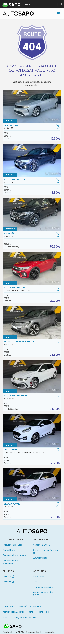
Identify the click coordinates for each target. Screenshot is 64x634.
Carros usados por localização (11, 561)
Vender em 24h (41, 545)
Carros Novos (9, 550)
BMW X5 (29, 234)
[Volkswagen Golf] (32, 376)
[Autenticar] (57, 4)
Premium (8, 582)
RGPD (31, 612)
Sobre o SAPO (9, 606)
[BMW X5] (32, 214)
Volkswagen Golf (29, 397)
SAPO (13, 626)
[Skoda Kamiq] (32, 484)
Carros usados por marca (14, 555)
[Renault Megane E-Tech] (32, 322)
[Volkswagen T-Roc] (32, 160)
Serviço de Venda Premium (45, 551)
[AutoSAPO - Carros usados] (18, 13)
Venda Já (8, 576)
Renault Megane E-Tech (29, 343)
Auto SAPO (38, 576)
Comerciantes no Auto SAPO (43, 593)
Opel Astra (29, 126)
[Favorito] (58, 126)
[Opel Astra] (32, 106)
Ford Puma (29, 451)
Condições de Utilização (30, 606)
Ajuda (36, 582)
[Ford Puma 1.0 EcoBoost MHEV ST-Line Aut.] (32, 430)
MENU (27, 5)
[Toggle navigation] (58, 13)
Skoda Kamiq (29, 505)
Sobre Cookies (44, 612)
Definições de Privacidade (24, 618)
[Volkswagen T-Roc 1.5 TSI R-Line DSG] (32, 268)
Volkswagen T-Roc (29, 180)
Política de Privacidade (13, 612)
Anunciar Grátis (40, 558)
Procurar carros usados (14, 545)
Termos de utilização (43, 587)
